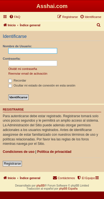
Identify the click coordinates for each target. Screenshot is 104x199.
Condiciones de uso (18, 152)
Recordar (17, 80)
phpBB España (68, 188)
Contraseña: (12, 58)
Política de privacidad (54, 152)
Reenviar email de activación (27, 73)
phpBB (40, 185)
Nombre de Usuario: (17, 46)
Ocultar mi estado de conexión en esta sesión (41, 85)
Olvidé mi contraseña (22, 68)
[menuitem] (14, 17)
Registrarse (12, 164)
